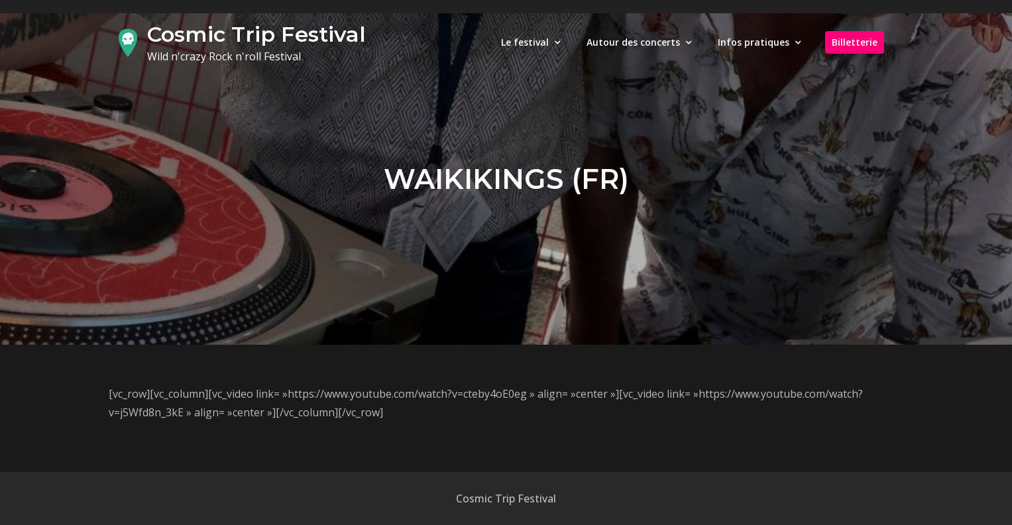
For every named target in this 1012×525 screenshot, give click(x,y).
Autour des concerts (633, 42)
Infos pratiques (753, 42)
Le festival (525, 42)
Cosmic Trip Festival (256, 34)
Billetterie (854, 42)
